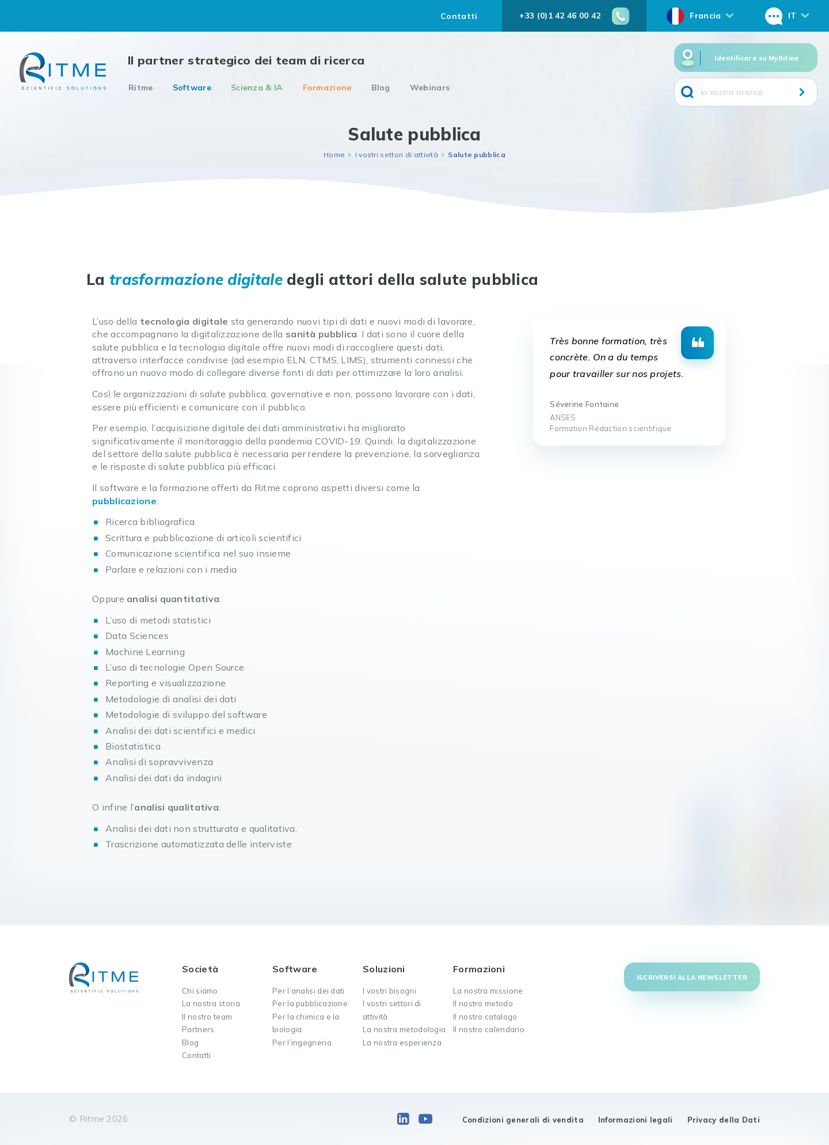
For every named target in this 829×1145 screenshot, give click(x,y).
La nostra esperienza (402, 1042)
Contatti (458, 16)
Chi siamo (200, 990)
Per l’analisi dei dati (308, 990)
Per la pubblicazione (310, 1003)
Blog (380, 87)
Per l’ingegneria (302, 1042)
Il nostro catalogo (485, 1016)
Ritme (140, 87)
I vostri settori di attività (396, 154)
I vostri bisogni (389, 990)
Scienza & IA (257, 87)
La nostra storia (211, 1003)
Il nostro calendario (488, 1029)
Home (334, 154)
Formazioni (479, 969)
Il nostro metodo (483, 1003)
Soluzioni (384, 969)
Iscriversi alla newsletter (692, 977)
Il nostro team (207, 1016)
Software (192, 87)
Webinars (430, 87)
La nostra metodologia (404, 1029)
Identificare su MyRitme (756, 58)
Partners (198, 1029)
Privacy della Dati (723, 1119)
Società (200, 969)
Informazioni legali (635, 1119)
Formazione (327, 87)
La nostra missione (488, 990)
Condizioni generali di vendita (523, 1119)
